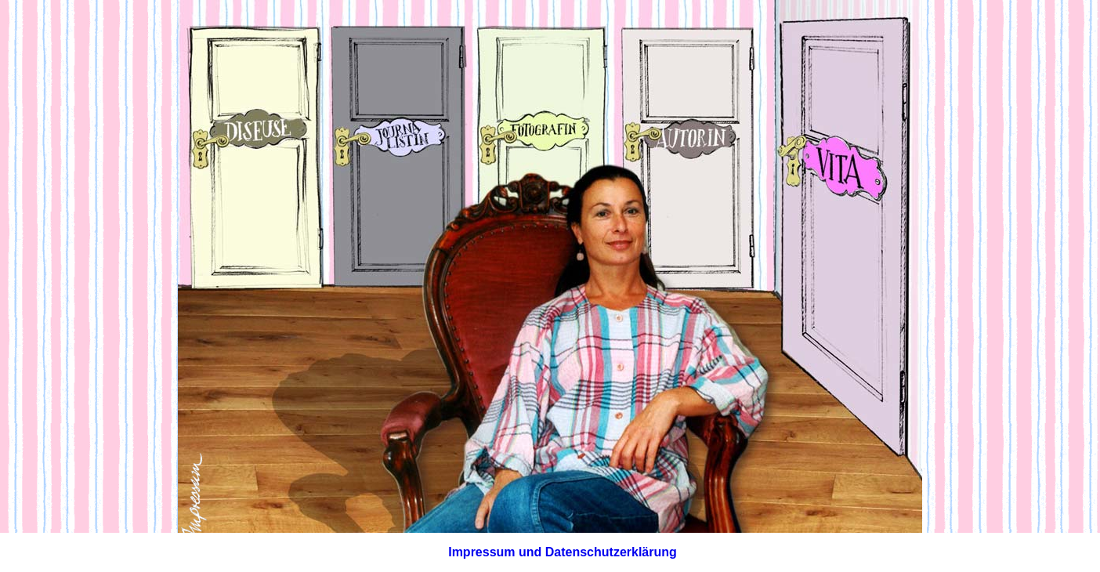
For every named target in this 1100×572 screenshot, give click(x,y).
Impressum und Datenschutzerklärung (562, 552)
